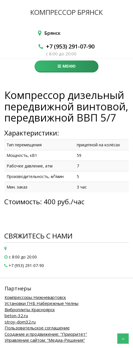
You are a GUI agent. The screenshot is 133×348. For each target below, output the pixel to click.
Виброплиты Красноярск (30, 309)
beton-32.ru (16, 315)
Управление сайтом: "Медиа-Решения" (45, 340)
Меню (67, 66)
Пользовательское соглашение (37, 328)
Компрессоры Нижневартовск (35, 297)
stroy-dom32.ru (20, 322)
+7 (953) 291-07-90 (70, 46)
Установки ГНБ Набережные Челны (41, 303)
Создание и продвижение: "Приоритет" (46, 334)
